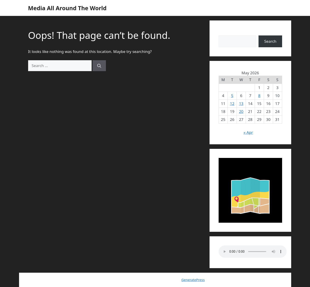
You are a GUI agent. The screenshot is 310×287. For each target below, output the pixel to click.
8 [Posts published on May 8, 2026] (259, 95)
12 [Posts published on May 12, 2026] (232, 103)
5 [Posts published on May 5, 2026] (232, 95)
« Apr (248, 132)
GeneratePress (193, 279)
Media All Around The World (67, 8)
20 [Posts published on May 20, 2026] (241, 111)
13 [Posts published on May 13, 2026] (241, 103)
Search (225, 32)
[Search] (99, 65)
